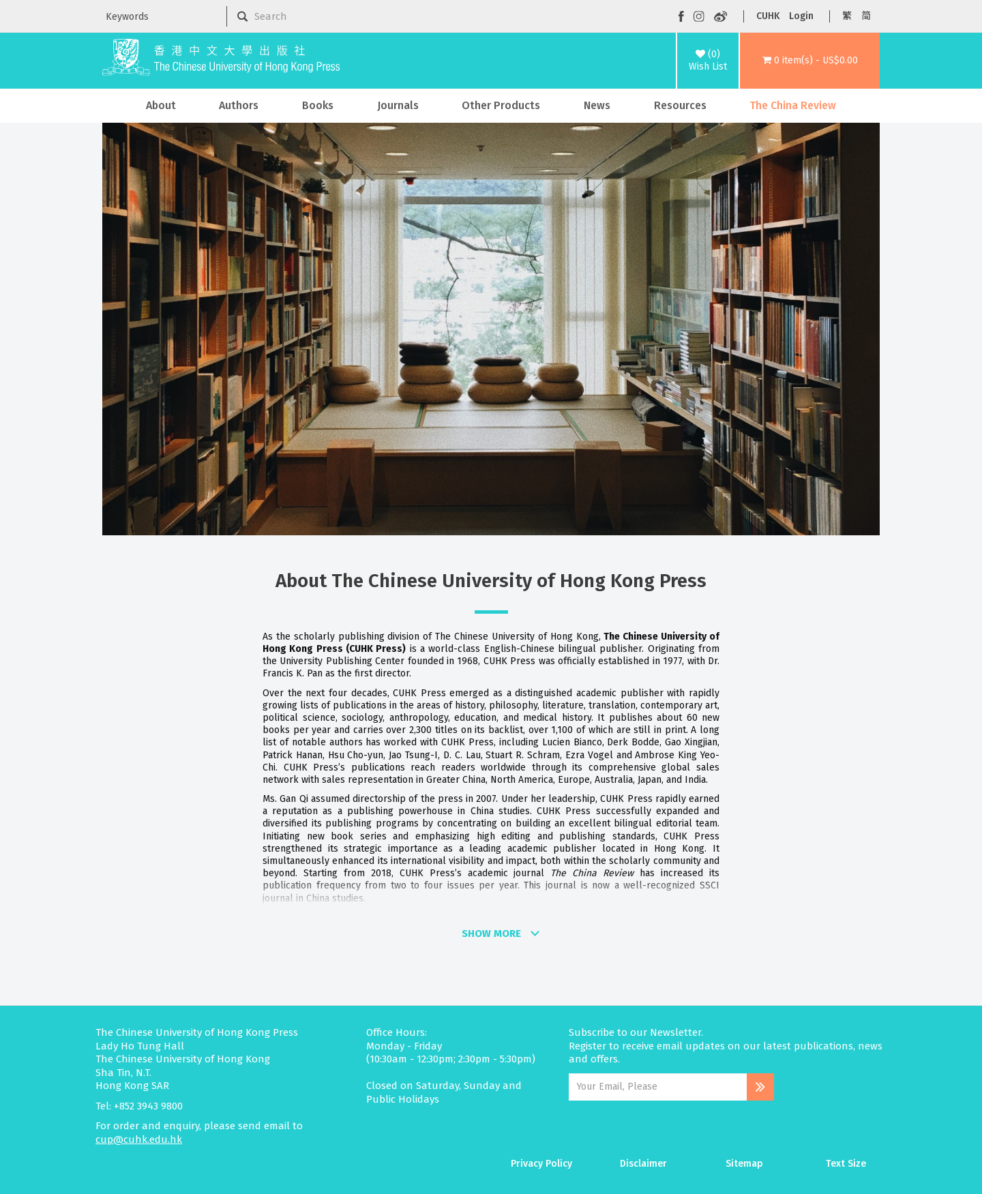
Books (317, 105)
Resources (680, 105)
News (597, 105)
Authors (238, 105)
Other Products (501, 105)
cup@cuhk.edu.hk (138, 1139)
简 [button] (866, 16)
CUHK (767, 16)
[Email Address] (658, 1087)
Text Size (846, 1163)
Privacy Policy (541, 1163)
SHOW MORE (491, 933)
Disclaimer (643, 1163)
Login (801, 16)
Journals (398, 105)
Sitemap (744, 1163)
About (161, 105)
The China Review (792, 105)
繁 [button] (847, 16)
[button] (809, 61)
